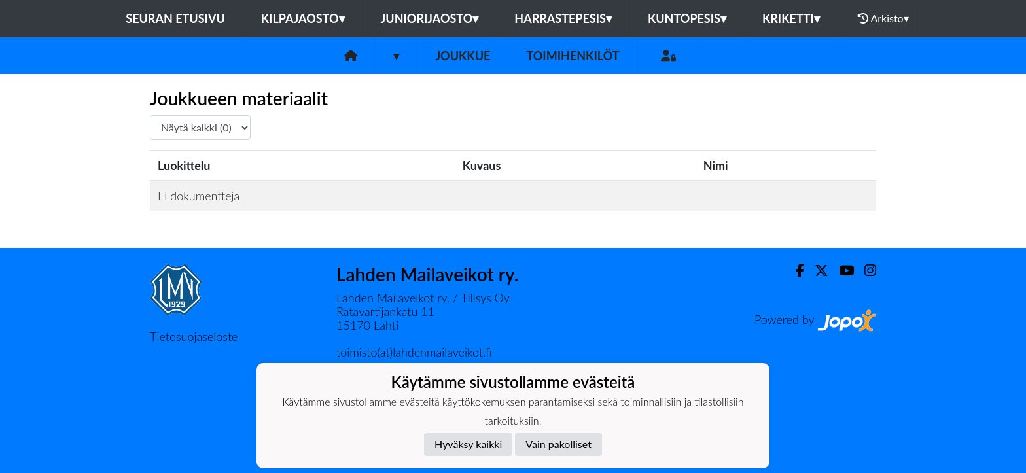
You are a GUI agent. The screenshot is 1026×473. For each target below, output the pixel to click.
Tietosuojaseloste (194, 336)
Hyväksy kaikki (468, 444)
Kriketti (791, 18)
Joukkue (462, 55)
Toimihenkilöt (572, 55)
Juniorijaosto (430, 18)
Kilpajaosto (303, 18)
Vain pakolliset (558, 444)
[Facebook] (794, 270)
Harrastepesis (563, 18)
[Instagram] (865, 270)
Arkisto (883, 18)
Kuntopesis (687, 18)
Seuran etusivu (175, 18)
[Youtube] (841, 270)
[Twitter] (816, 270)
